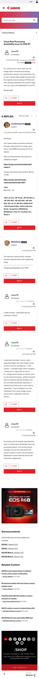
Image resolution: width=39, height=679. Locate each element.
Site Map (27, 654)
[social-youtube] (5, 639)
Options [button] (36, 33)
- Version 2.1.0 (10, 544)
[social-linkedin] (17, 643)
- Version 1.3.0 (10, 548)
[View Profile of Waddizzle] (16, 241)
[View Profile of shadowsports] (17, 123)
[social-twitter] (24, 639)
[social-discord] (22, 643)
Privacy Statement (15, 654)
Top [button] (4, 673)
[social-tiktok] (15, 639)
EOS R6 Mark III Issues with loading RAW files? (17, 618)
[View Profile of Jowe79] (14, 51)
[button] (6, 98)
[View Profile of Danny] (33, 63)
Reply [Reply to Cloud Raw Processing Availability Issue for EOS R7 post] (19, 103)
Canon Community (13, 8)
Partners (32, 654)
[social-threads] (28, 639)
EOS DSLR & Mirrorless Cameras (12, 611)
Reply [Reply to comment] (19, 228)
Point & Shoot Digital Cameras (11, 601)
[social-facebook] (19, 639)
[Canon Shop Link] (19, 650)
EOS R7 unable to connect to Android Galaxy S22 (18, 608)
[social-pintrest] (33, 639)
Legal (22, 654)
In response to (26, 301)
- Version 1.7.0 (12, 556)
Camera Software (8, 33)
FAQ (31, 2)
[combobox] (19, 20)
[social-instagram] (10, 639)
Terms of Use (6, 654)
